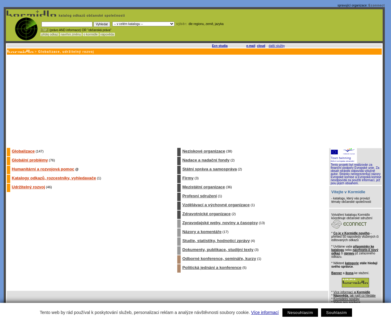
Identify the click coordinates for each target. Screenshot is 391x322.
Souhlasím (336, 312)
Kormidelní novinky (346, 299)
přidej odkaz (50, 34)
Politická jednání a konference (211, 267)
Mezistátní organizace (203, 187)
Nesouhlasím (300, 312)
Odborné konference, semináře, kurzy (219, 258)
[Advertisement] (194, 101)
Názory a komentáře (201, 231)
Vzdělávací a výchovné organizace (216, 205)
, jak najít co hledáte (354, 295)
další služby (277, 46)
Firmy (187, 178)
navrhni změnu (71, 34)
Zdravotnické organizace (206, 213)
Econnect (376, 5)
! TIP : (45, 30)
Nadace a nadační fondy (206, 160)
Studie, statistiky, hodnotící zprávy (216, 240)
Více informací (265, 312)
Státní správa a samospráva (209, 169)
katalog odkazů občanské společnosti (91, 15)
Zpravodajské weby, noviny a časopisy (220, 222)
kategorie (352, 263)
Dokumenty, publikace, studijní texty (217, 249)
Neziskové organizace (203, 151)
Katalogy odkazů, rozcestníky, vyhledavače (54, 178)
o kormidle (91, 34)
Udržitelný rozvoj (28, 187)
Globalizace (23, 151)
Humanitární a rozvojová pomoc (43, 169)
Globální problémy (30, 160)
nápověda (107, 34)
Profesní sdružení (199, 196)
